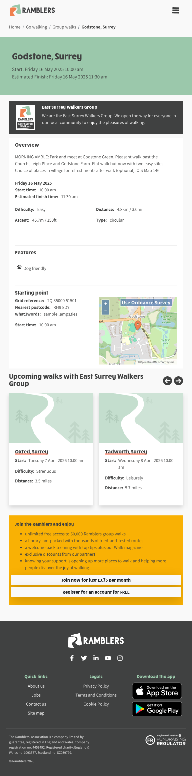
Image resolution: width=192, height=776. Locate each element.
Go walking (36, 27)
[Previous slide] (167, 380)
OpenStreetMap (149, 362)
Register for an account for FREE (96, 592)
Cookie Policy (96, 704)
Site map (36, 713)
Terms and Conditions (96, 695)
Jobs (36, 695)
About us (36, 686)
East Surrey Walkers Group (69, 107)
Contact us (36, 704)
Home (14, 27)
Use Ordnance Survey (146, 302)
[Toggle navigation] (175, 10)
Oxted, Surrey (31, 451)
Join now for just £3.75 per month (96, 580)
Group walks (64, 27)
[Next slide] (178, 380)
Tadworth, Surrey (126, 451)
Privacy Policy (96, 686)
